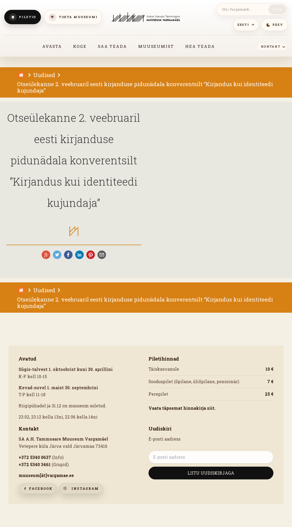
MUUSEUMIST (156, 46)
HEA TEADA (200, 46)
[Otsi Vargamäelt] (243, 9)
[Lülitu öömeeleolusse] (274, 25)
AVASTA (52, 46)
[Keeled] (246, 25)
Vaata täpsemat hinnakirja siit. (182, 408)
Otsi (277, 9)
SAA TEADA (112, 46)
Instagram (81, 488)
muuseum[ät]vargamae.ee (46, 475)
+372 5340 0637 (35, 457)
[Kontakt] (272, 46)
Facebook (38, 488)
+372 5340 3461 (35, 464)
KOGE (79, 46)
